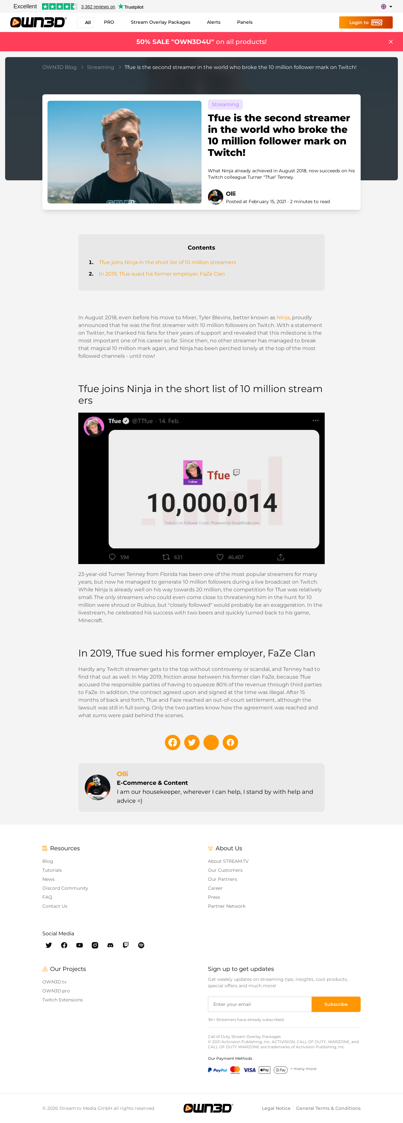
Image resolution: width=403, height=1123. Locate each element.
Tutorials (52, 870)
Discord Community (65, 888)
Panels (245, 22)
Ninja (283, 317)
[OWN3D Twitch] (125, 945)
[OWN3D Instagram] (95, 945)
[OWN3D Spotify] (141, 945)
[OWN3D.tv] (208, 1108)
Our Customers (225, 870)
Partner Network (226, 906)
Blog (47, 861)
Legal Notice (276, 1108)
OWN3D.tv (54, 982)
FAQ (47, 897)
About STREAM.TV (228, 861)
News (48, 879)
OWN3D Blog (63, 67)
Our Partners (222, 879)
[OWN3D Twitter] (48, 945)
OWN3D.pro (56, 991)
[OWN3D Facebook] (64, 945)
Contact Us (54, 906)
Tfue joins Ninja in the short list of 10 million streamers (167, 262)
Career (215, 888)
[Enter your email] (260, 1004)
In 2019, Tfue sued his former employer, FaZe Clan (162, 274)
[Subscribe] (336, 1004)
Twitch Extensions (62, 1000)
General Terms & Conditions (328, 1108)
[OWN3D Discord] (110, 945)
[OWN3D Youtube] (79, 945)
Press (214, 897)
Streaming (104, 67)
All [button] (85, 22)
